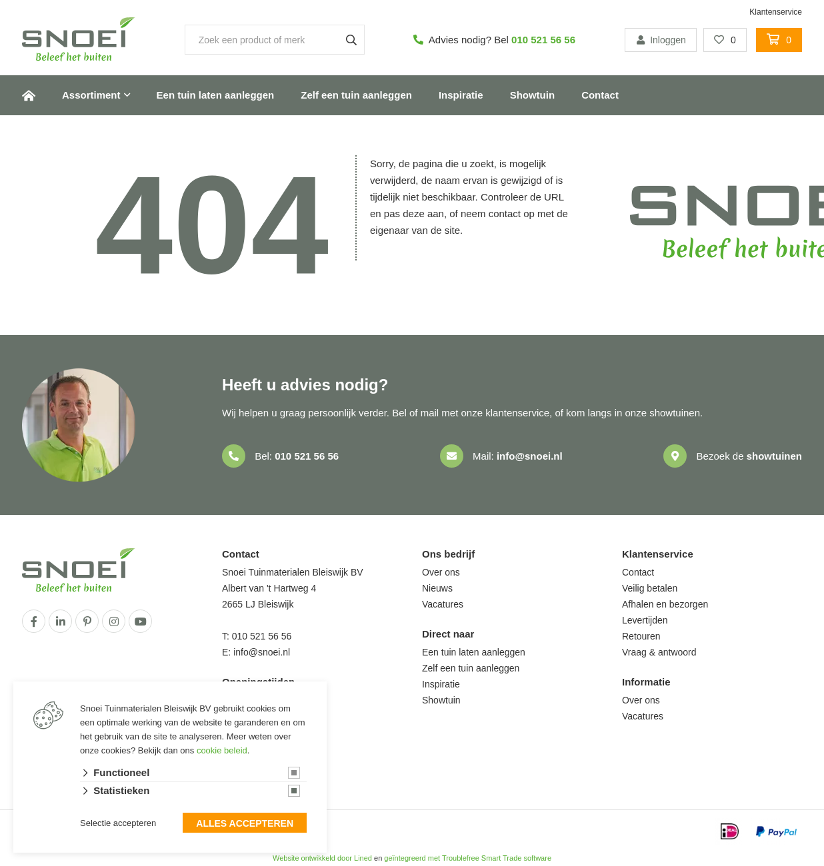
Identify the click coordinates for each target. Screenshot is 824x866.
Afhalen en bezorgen (665, 604)
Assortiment (91, 95)
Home (28, 95)
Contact (600, 95)
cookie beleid (222, 750)
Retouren (641, 636)
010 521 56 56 (543, 39)
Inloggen (660, 40)
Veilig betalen (649, 588)
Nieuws (437, 588)
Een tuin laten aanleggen (216, 95)
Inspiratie (461, 95)
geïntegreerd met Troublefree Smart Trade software (467, 858)
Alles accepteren (244, 823)
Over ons (441, 572)
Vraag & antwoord (659, 652)
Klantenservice (775, 12)
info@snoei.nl (530, 456)
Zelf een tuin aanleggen (356, 95)
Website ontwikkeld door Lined (322, 858)
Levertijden (645, 620)
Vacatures (442, 604)
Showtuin (532, 95)
